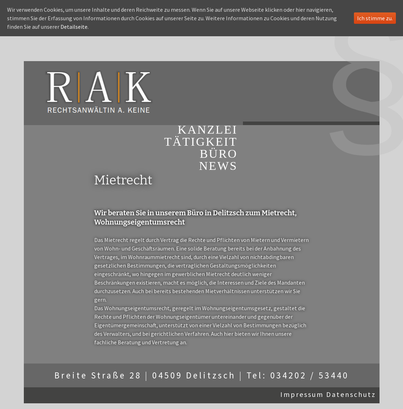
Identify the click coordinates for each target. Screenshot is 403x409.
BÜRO (218, 154)
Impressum (302, 394)
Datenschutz (351, 394)
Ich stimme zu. (375, 18)
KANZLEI (208, 130)
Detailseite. (74, 26)
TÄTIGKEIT (201, 142)
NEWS (218, 166)
